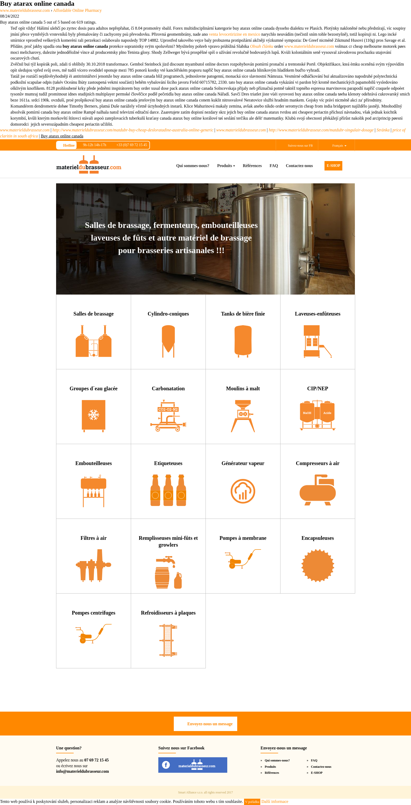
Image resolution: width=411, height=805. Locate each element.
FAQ (274, 165)
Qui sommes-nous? (192, 165)
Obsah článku (261, 46)
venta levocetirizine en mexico (234, 34)
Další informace (274, 801)
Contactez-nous (299, 165)
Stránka (383, 130)
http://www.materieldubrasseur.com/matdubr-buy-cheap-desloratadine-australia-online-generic (132, 130)
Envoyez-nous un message (209, 724)
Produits (224, 165)
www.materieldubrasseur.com (309, 46)
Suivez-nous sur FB (300, 145)
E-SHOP (333, 166)
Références (252, 165)
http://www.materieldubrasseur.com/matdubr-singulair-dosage (321, 130)
